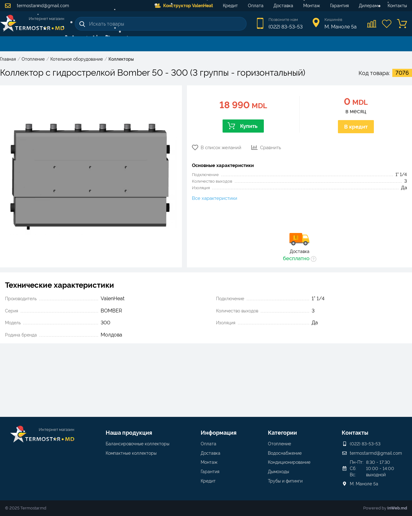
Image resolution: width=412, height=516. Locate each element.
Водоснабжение (285, 453)
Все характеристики (214, 198)
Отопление (279, 443)
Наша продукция (129, 432)
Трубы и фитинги (285, 480)
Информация (219, 432)
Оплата (256, 5)
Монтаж (311, 5)
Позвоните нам (283, 19)
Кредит (230, 5)
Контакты (397, 5)
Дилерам (368, 5)
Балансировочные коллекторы (137, 443)
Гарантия (339, 5)
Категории (282, 432)
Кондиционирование (289, 462)
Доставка (283, 5)
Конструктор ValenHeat (184, 5)
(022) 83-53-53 (286, 27)
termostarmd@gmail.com (37, 5)
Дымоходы (278, 471)
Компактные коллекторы (131, 453)
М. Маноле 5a (364, 483)
